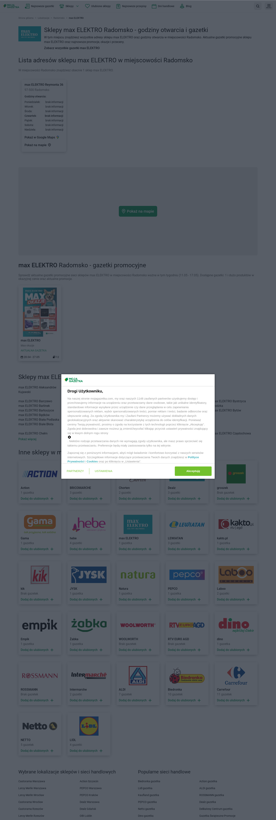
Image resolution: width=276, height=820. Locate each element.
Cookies (92, 461)
